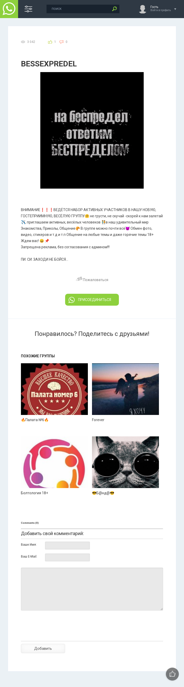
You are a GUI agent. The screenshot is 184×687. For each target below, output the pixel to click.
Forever (98, 420)
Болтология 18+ (34, 493)
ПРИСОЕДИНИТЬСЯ (89, 300)
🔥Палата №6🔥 (35, 420)
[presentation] (60, 635)
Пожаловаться (92, 280)
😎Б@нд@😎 (103, 493)
